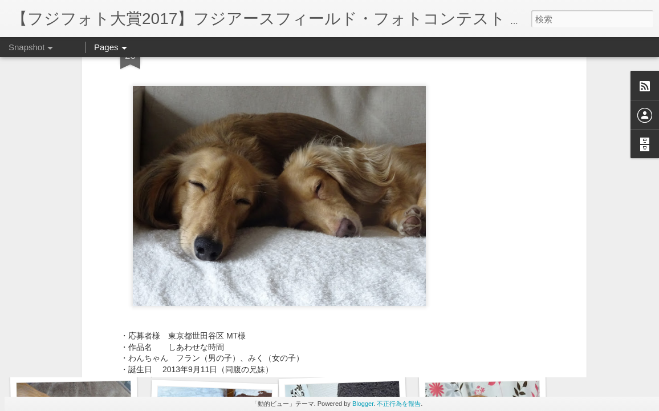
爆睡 (352, 357)
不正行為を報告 (399, 403)
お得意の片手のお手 (209, 351)
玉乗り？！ (72, 358)
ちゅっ (486, 352)
